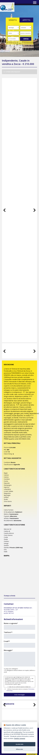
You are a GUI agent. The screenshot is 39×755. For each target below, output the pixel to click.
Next (34, 210)
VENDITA (13, 20)
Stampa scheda (9, 596)
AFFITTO (26, 20)
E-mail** (7, 641)
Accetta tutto (19, 744)
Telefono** (8, 632)
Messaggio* (8, 650)
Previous (5, 210)
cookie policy (18, 732)
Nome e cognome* (11, 623)
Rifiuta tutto (19, 749)
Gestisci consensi (19, 738)
